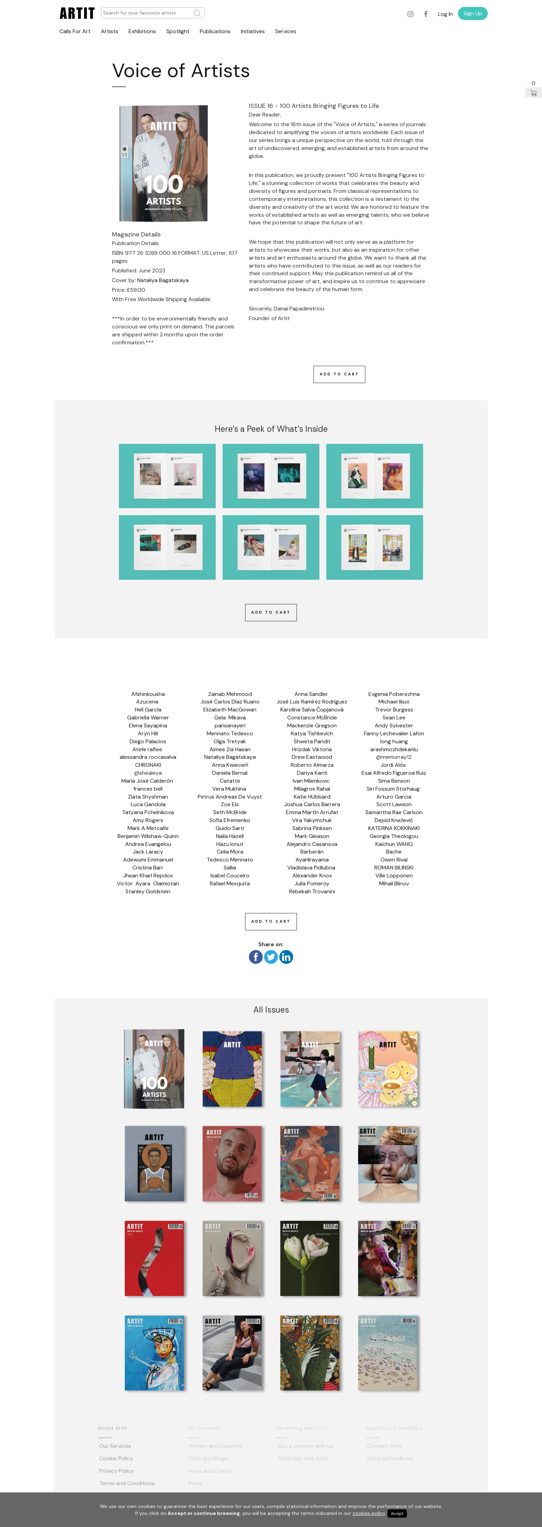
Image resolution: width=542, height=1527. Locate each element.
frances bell (147, 788)
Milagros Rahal (312, 788)
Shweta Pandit (312, 741)
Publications (215, 31)
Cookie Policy (116, 1458)
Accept (397, 1513)
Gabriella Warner (148, 717)
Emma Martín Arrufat (312, 812)
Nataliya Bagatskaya (163, 280)
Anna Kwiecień (230, 765)
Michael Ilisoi (394, 701)
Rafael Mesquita (230, 883)
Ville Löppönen (394, 875)
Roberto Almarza (312, 765)
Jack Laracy (148, 851)
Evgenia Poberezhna (394, 694)
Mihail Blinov (394, 883)
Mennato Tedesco (230, 733)
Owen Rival (394, 859)
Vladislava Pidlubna (312, 867)
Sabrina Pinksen (312, 828)
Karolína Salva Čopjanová (312, 709)
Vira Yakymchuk (312, 820)
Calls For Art (75, 31)
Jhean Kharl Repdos (148, 875)
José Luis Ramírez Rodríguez (312, 701)
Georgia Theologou (394, 836)
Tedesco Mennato (230, 859)
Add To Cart (339, 374)
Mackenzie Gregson (312, 725)
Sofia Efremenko (229, 820)
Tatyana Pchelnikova (148, 812)
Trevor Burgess (394, 709)
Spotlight (177, 31)
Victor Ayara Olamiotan (148, 883)
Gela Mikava (230, 717)
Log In (445, 14)
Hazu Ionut (229, 844)
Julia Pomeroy (312, 883)
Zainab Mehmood (230, 694)
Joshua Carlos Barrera (312, 804)
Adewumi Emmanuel (148, 859)
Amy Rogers (148, 820)
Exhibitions (142, 31)
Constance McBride (312, 717)
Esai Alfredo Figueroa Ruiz (394, 772)
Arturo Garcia (393, 796)
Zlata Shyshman (148, 796)
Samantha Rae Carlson (393, 812)
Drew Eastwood (312, 757)
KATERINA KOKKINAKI (394, 828)
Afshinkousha (148, 694)
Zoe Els (230, 804)
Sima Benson (394, 780)
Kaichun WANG (394, 844)
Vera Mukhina (229, 788)
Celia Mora (230, 851)
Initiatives (253, 31)
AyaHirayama (312, 859)
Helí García (148, 709)
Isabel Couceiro (230, 875)
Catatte (230, 780)
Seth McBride (230, 812)
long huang (394, 741)
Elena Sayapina (148, 725)
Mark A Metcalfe (148, 828)
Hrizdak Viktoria (312, 749)
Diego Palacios (148, 741)
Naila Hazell (230, 836)
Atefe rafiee (147, 749)
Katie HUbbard (312, 796)
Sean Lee (394, 717)
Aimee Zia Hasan (230, 749)
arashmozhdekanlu (394, 749)
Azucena (148, 701)
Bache (394, 851)
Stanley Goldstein (147, 891)
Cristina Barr (147, 867)
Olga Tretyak (230, 741)
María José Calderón (148, 780)
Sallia (230, 867)
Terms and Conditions (127, 1483)
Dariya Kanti (312, 772)
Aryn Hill (148, 733)
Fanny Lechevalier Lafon (394, 733)
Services (285, 31)
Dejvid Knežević (394, 820)
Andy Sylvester (394, 725)
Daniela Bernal (229, 772)
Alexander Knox (312, 875)
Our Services (115, 1446)
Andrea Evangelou (148, 844)
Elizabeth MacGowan (229, 709)
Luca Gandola (148, 804)
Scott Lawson (394, 804)
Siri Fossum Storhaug (394, 788)
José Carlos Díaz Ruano (230, 701)
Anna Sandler (312, 694)
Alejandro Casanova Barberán (313, 848)
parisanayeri (230, 725)
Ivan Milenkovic (312, 780)
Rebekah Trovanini (312, 891)
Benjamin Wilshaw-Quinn (148, 836)
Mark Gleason (312, 836)
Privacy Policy (116, 1470)
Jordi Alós (394, 765)
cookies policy (369, 1513)
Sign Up (473, 13)
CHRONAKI (148, 765)
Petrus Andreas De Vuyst (230, 796)
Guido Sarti (230, 828)
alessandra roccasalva (148, 757)
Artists (109, 31)
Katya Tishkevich (312, 733)
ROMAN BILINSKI (393, 867)
